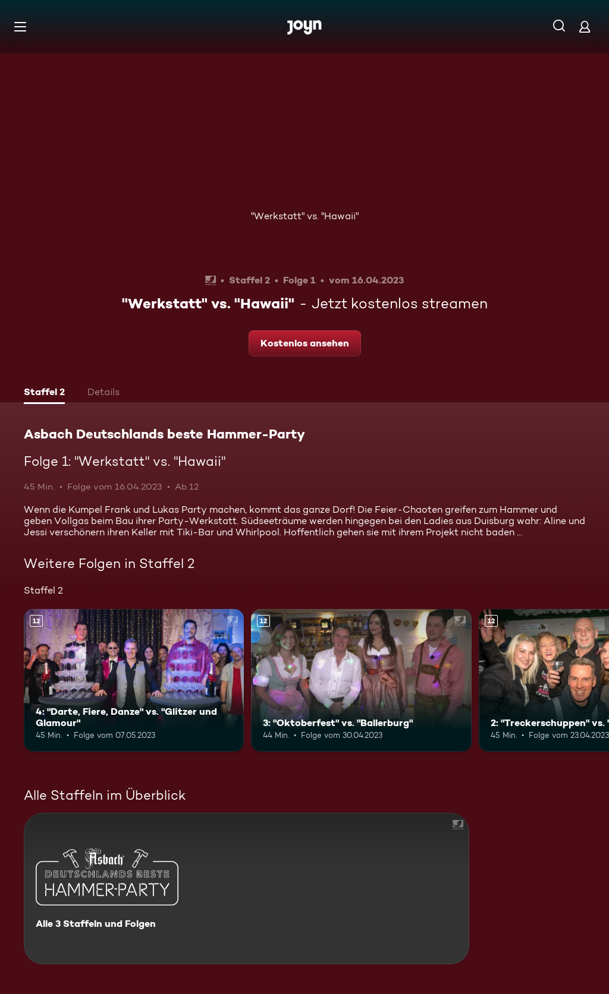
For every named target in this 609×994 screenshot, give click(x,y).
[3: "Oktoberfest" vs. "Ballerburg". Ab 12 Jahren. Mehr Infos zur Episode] (361, 680)
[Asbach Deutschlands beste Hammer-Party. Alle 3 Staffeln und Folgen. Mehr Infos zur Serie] (246, 888)
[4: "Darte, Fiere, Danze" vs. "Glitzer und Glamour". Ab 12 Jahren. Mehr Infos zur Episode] (134, 680)
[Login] (584, 26)
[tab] (44, 393)
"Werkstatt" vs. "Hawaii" (305, 216)
